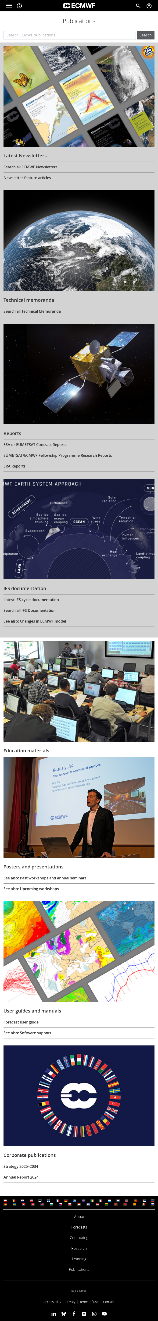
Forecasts (79, 1227)
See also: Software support (27, 1032)
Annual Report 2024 (21, 1177)
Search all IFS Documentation (30, 610)
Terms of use (89, 1302)
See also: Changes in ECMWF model (35, 621)
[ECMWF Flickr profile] (84, 1314)
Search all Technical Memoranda (32, 311)
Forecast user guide (21, 1022)
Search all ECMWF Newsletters (30, 167)
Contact (109, 1302)
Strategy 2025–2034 (21, 1166)
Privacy (70, 1302)
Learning (79, 1258)
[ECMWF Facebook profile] (74, 1314)
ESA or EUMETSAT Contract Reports (35, 444)
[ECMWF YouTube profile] (104, 1314)
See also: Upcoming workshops (31, 888)
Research (79, 1248)
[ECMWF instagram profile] (94, 1314)
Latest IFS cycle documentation (31, 599)
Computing (79, 1237)
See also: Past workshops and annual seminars (45, 878)
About (79, 1216)
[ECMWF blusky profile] (64, 1314)
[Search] (138, 5)
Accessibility (52, 1302)
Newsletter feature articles (27, 177)
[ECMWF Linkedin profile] (54, 1314)
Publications (79, 1269)
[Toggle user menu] (149, 5)
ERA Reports (14, 466)
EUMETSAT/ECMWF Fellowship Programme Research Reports (58, 455)
